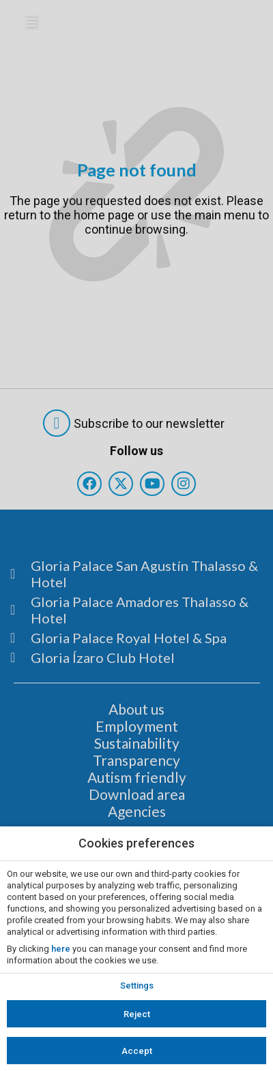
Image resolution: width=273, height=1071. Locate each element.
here (60, 949)
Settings (137, 985)
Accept (136, 1051)
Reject (137, 1014)
